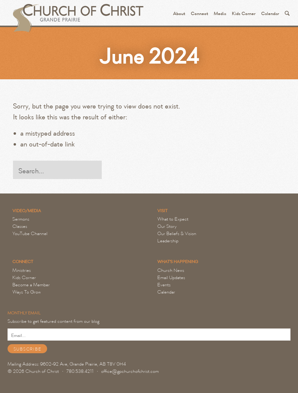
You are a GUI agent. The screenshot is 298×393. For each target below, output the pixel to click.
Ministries (21, 270)
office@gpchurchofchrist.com (130, 371)
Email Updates (171, 278)
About (179, 14)
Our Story (167, 226)
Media (220, 14)
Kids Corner (243, 14)
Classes (19, 226)
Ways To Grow (26, 292)
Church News (170, 270)
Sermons (20, 219)
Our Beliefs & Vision (176, 234)
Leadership (167, 241)
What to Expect (172, 219)
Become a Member (31, 285)
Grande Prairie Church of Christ (77, 15)
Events (164, 285)
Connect (199, 14)
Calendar (270, 14)
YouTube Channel (29, 234)
